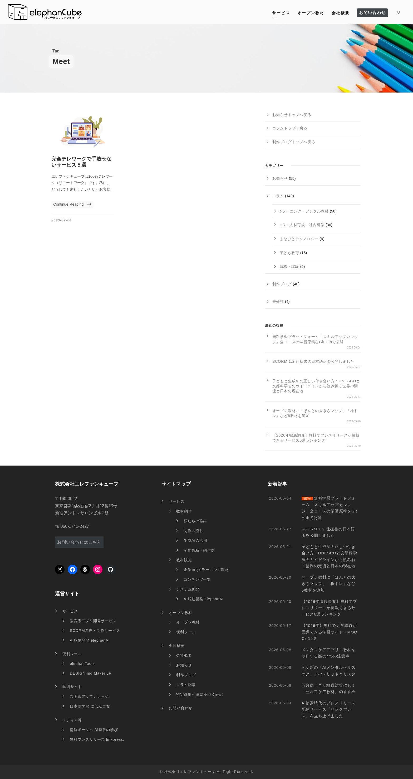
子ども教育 (289, 253)
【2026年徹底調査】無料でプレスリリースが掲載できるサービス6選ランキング (316, 437)
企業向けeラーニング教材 (206, 570)
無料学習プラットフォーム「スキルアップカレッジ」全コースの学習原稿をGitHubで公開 (315, 339)
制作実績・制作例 (199, 550)
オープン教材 (310, 13)
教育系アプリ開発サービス (93, 621)
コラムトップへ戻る (289, 128)
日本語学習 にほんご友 (90, 706)
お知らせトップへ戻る (291, 115)
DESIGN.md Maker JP (90, 673)
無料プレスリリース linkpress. (97, 739)
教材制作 (184, 511)
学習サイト (72, 687)
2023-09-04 (61, 220)
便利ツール (72, 654)
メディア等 (72, 720)
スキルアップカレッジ (89, 696)
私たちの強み (195, 521)
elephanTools (82, 663)
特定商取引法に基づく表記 (199, 694)
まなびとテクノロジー (299, 239)
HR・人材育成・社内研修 (302, 225)
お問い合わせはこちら (79, 542)
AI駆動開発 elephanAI (90, 640)
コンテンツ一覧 (197, 579)
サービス (281, 13)
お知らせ (280, 178)
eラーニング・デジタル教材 (304, 211)
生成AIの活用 (195, 540)
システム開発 (188, 589)
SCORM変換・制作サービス (95, 630)
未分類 (278, 301)
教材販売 (184, 560)
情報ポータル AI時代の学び (94, 730)
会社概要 (341, 13)
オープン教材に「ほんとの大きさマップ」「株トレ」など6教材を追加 (315, 413)
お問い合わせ (372, 12)
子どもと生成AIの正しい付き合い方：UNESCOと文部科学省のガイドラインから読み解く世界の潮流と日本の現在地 (316, 386)
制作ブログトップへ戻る (293, 142)
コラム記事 (186, 685)
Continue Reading (72, 204)
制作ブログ (282, 284)
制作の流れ (193, 531)
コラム (278, 196)
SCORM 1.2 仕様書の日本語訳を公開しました (313, 361)
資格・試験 (289, 266)
